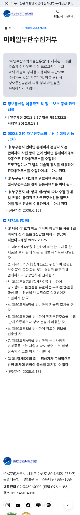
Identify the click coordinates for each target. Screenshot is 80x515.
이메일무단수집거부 (36, 28)
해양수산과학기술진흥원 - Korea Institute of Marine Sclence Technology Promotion (18, 13)
